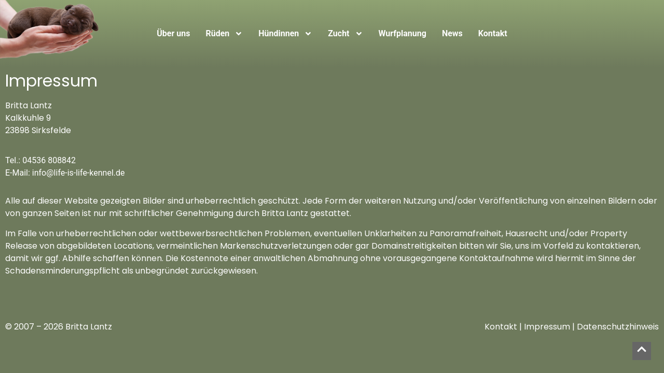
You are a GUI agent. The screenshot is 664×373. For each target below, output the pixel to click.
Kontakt (492, 33)
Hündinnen (285, 33)
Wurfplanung (402, 33)
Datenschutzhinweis (618, 327)
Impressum (547, 327)
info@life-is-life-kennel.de (78, 173)
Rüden (224, 33)
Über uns (173, 33)
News (452, 33)
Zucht (345, 33)
